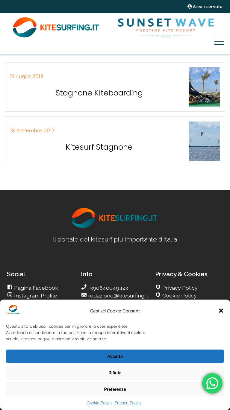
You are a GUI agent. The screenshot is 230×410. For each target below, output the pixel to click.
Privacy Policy (128, 403)
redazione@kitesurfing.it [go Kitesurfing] (117, 295)
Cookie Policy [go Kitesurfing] (179, 295)
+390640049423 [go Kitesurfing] (107, 288)
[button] (221, 311)
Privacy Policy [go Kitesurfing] (179, 288)
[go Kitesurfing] (115, 227)
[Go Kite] (56, 36)
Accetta (115, 356)
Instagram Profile (35, 295)
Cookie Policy (99, 403)
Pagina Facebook (35, 288)
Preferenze (115, 389)
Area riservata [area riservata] (205, 6)
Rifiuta (114, 373)
